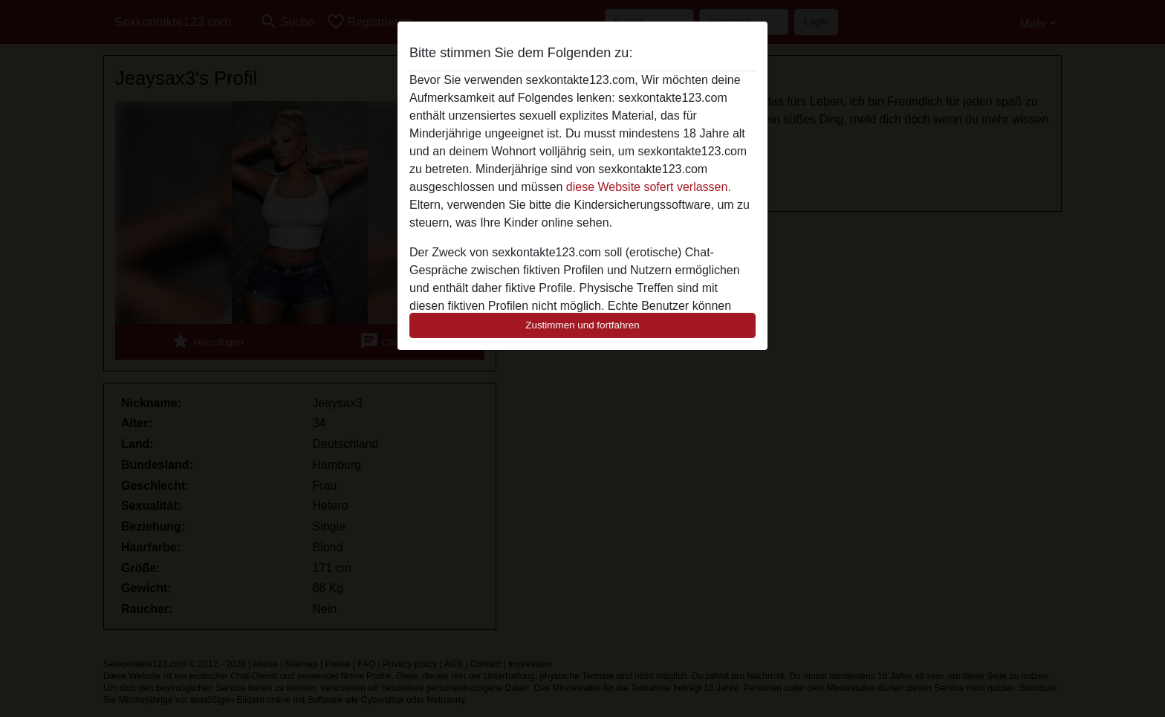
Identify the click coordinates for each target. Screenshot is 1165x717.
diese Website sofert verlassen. (648, 187)
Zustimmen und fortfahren (582, 325)
